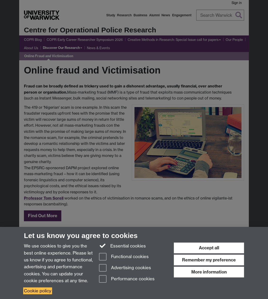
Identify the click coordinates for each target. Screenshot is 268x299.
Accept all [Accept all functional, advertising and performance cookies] (209, 248)
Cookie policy (37, 291)
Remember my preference (209, 260)
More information (209, 272)
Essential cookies (122, 246)
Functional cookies (124, 257)
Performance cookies (127, 279)
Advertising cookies (125, 268)
